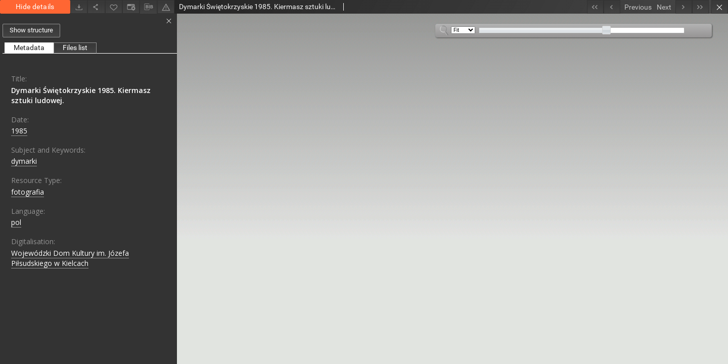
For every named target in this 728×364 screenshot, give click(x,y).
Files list (75, 47)
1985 (19, 130)
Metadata (29, 47)
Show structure (31, 30)
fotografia (27, 192)
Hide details (35, 7)
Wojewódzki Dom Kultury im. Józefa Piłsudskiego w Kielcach (70, 258)
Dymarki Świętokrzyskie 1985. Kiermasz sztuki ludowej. (81, 95)
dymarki (24, 161)
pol (16, 222)
